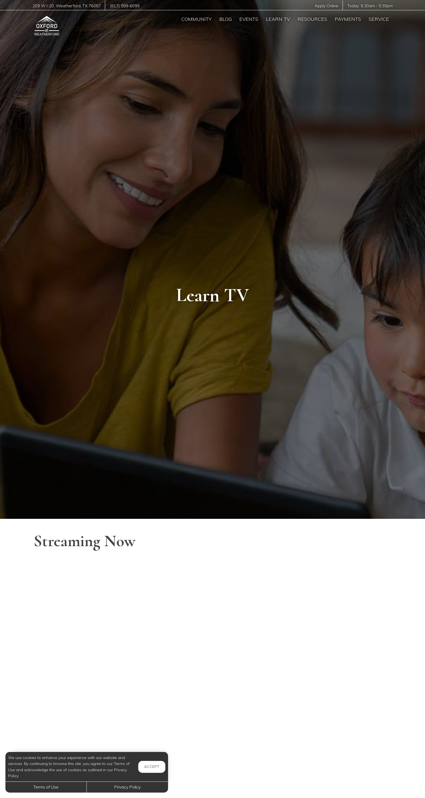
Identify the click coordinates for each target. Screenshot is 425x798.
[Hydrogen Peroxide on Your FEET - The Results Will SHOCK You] (212, 741)
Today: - (370, 5)
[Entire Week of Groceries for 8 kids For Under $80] (90, 741)
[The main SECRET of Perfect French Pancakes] (334, 595)
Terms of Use (46, 787)
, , (67, 5)
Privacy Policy (127, 787)
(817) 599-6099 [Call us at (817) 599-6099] (125, 5)
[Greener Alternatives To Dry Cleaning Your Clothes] (90, 595)
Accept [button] (151, 766)
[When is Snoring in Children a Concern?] (212, 668)
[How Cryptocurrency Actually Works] (334, 741)
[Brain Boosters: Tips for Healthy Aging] (212, 595)
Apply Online (326, 5)
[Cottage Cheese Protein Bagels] (334, 668)
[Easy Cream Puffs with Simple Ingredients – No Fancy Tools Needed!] (90, 668)
